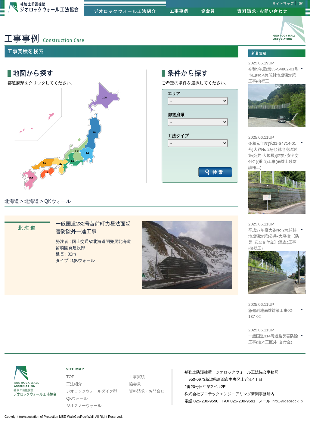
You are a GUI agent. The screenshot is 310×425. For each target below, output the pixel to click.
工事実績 (137, 376)
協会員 (135, 384)
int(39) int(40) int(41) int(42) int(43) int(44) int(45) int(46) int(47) (198, 101)
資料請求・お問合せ (146, 391)
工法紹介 (74, 384)
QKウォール (77, 398)
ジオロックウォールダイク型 (91, 391)
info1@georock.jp (287, 401)
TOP (70, 376)
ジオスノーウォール (83, 405)
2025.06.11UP (276, 248)
